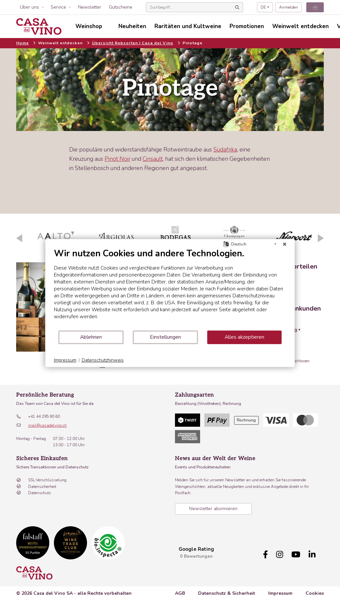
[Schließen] (285, 244)
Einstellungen (165, 337)
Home (22, 43)
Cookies (315, 593)
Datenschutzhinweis (103, 360)
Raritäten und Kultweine (187, 26)
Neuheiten (132, 26)
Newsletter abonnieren (213, 508)
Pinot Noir (117, 159)
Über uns (29, 7)
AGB (180, 593)
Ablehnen (91, 337)
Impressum (280, 593)
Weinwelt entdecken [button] (300, 26)
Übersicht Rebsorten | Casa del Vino (132, 43)
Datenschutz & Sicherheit (226, 593)
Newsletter (89, 7)
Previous (19, 238)
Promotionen (247, 26)
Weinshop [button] (88, 26)
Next (321, 238)
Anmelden (288, 7)
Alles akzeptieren (244, 337)
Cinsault (153, 159)
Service (58, 7)
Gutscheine (120, 7)
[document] (170, 289)
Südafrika (225, 149)
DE (263, 7)
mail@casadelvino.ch (47, 425)
